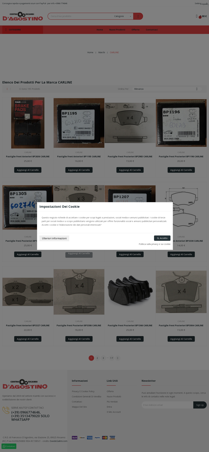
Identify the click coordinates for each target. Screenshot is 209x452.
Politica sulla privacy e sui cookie (154, 244)
